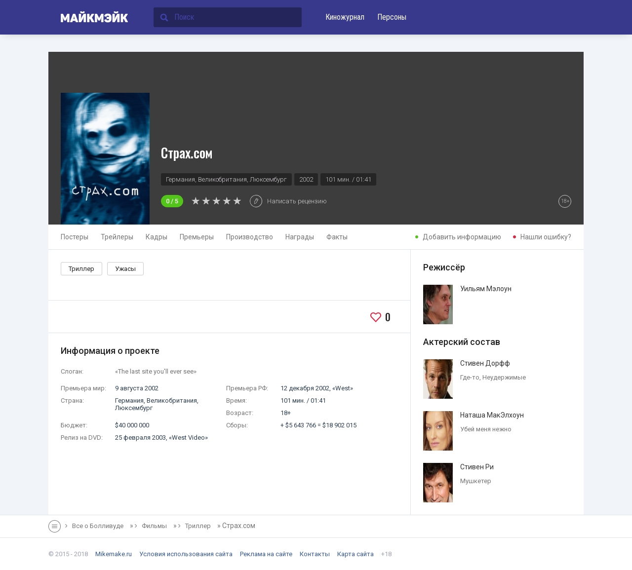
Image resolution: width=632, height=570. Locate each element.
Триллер (81, 268)
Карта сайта (355, 554)
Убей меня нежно (486, 429)
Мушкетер (475, 481)
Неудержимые (504, 377)
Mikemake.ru (113, 554)
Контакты (315, 554)
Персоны (391, 17)
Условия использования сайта (186, 554)
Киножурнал (344, 17)
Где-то (469, 377)
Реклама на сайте (266, 554)
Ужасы (125, 268)
